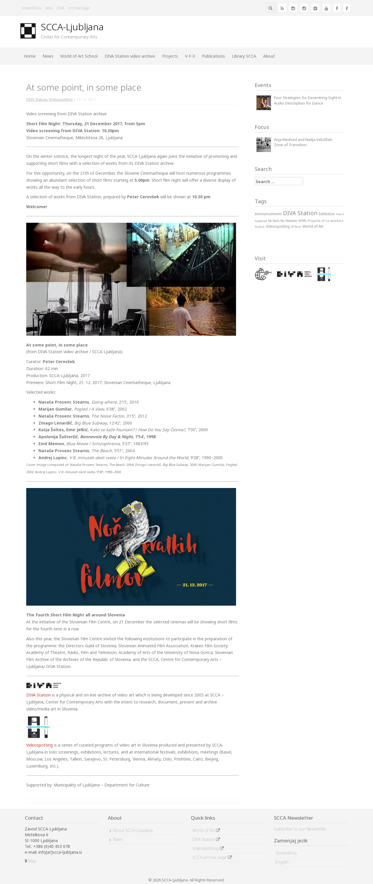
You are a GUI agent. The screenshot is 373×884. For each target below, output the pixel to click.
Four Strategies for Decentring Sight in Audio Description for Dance (307, 100)
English (281, 862)
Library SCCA (244, 56)
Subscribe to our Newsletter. (300, 829)
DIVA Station (36, 99)
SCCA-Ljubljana (72, 26)
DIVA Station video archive (130, 56)
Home (30, 56)
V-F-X (190, 56)
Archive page (78, 7)
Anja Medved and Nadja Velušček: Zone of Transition (303, 142)
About (269, 56)
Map (30, 861)
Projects (170, 56)
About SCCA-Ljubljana (133, 830)
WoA (49, 7)
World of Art (206, 830)
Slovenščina (31, 7)
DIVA (60, 7)
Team (118, 839)
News (48, 56)
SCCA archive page (212, 857)
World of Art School (79, 56)
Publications (213, 56)
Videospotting (61, 99)
